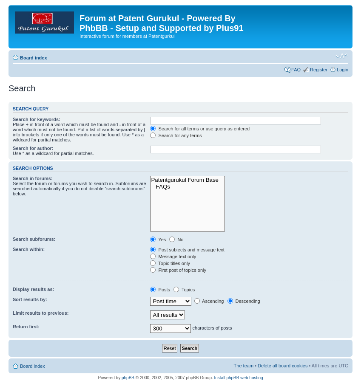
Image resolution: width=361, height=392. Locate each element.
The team (243, 365)
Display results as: (33, 289)
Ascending (209, 301)
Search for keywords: (36, 119)
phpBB (128, 377)
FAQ (296, 69)
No (176, 239)
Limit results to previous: (40, 313)
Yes (158, 239)
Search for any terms (176, 135)
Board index (33, 57)
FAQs (187, 186)
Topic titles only (170, 263)
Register (318, 69)
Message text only (173, 256)
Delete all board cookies (282, 365)
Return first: (26, 326)
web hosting (251, 377)
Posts (160, 289)
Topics (184, 289)
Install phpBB (226, 377)
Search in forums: (33, 178)
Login (342, 69)
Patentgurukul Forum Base (187, 180)
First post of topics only (178, 270)
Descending (243, 301)
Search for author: (33, 148)
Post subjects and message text (187, 249)
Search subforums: (34, 239)
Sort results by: (30, 299)
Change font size (342, 56)
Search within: (29, 249)
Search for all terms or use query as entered (200, 128)
